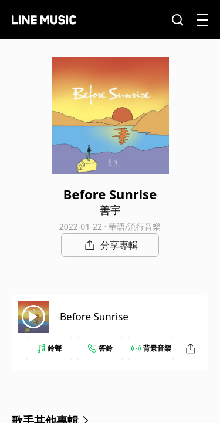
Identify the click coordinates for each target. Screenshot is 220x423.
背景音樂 (151, 348)
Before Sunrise (94, 316)
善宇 (110, 210)
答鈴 (100, 348)
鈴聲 (49, 348)
